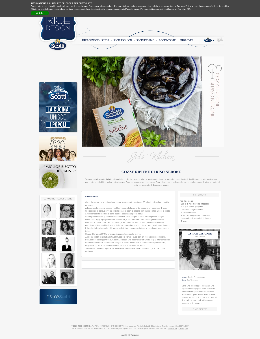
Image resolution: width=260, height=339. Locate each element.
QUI (188, 9)
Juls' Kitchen (192, 280)
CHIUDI (39, 13)
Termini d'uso (172, 328)
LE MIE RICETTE (199, 309)
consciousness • (97, 40)
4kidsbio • (146, 40)
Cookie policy (183, 328)
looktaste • (168, 40)
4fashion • (124, 40)
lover (186, 40)
